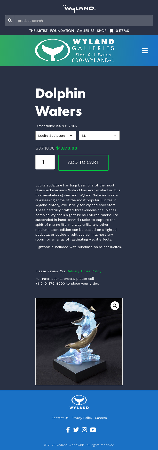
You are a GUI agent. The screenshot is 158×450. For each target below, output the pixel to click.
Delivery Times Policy (84, 271)
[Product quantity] (45, 162)
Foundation (62, 31)
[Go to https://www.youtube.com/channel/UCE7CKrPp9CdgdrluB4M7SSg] (92, 430)
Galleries (85, 31)
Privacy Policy (81, 418)
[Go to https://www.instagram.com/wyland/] (84, 430)
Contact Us (60, 418)
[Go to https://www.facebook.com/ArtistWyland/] (68, 430)
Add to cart (83, 162)
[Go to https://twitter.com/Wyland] (76, 430)
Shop (101, 31)
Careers (101, 418)
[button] (115, 305)
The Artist (38, 31)
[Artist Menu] (145, 50)
